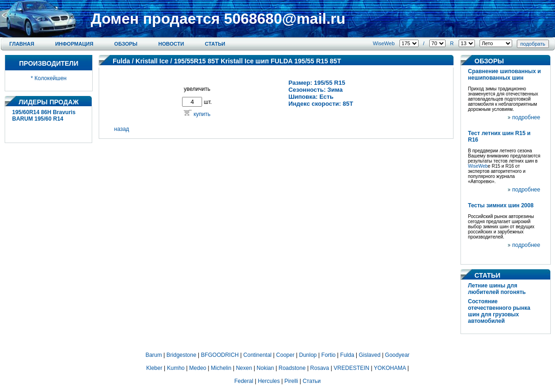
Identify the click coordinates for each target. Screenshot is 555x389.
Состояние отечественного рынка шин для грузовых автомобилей (499, 311)
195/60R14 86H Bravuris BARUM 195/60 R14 (43, 115)
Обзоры (125, 44)
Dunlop (308, 355)
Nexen (244, 368)
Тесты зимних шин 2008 (501, 205)
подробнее (526, 117)
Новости (171, 44)
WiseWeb (384, 43)
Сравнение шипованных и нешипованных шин (504, 74)
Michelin (221, 368)
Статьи (215, 44)
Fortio (328, 355)
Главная (21, 44)
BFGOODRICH (219, 355)
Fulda (121, 61)
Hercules (269, 381)
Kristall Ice (152, 61)
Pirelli (291, 381)
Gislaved (369, 355)
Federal (243, 381)
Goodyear (397, 355)
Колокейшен (50, 78)
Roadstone (291, 368)
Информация (74, 44)
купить (202, 114)
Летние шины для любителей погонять (497, 288)
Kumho (175, 368)
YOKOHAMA (390, 368)
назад (121, 129)
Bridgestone (181, 355)
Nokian (265, 368)
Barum (153, 355)
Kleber (154, 368)
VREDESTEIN (352, 368)
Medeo (197, 368)
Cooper (285, 355)
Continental (258, 355)
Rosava (319, 368)
